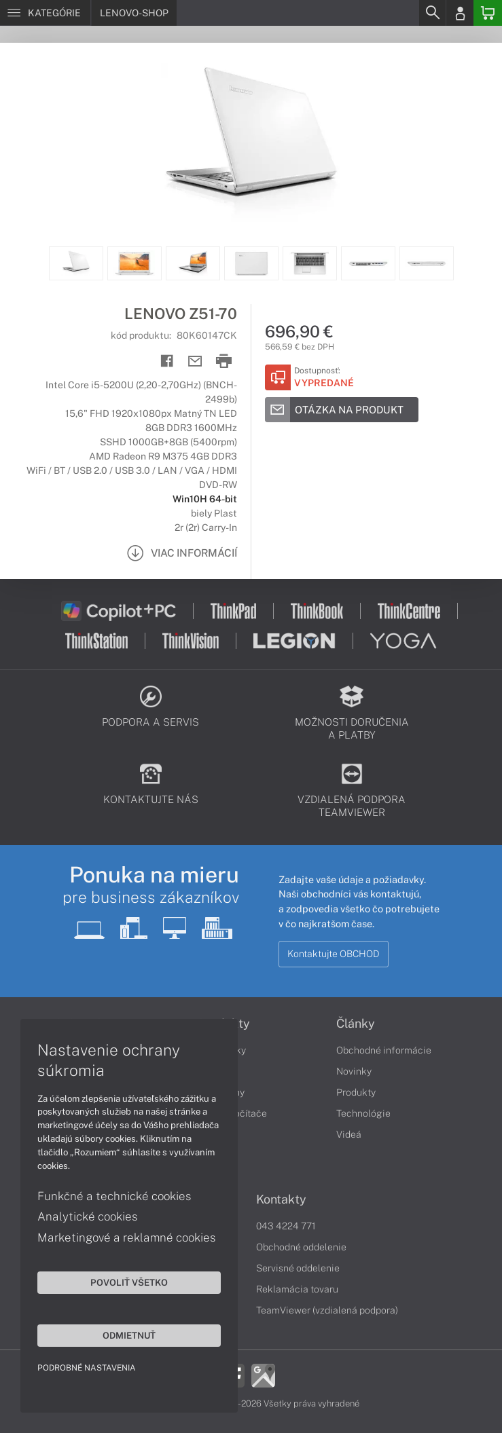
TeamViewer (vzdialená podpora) (327, 1310)
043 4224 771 (286, 1226)
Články (355, 1024)
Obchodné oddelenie (301, 1247)
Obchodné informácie (383, 1050)
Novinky (354, 1071)
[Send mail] (195, 361)
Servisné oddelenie (298, 1268)
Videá (348, 1134)
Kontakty (281, 1199)
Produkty (356, 1092)
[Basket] (487, 13)
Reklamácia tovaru (297, 1289)
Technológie (363, 1113)
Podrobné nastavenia (86, 1368)
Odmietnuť (129, 1335)
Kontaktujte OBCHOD (333, 953)
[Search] (432, 13)
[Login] (459, 13)
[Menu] (45, 13)
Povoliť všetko (129, 1282)
